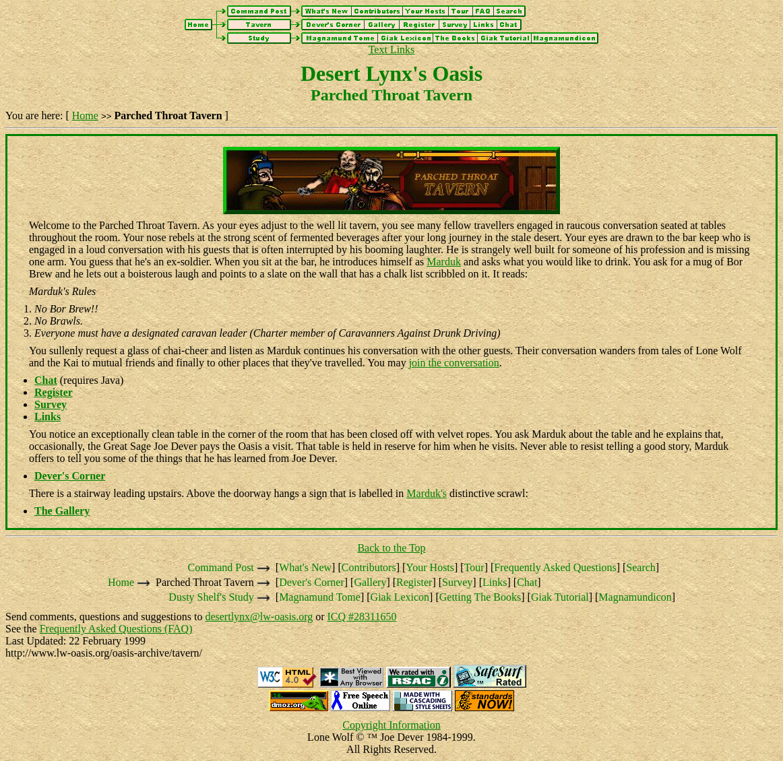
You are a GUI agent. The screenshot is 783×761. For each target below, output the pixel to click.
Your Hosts (430, 567)
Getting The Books (480, 597)
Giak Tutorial (560, 597)
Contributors (369, 567)
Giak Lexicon (400, 597)
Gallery (370, 582)
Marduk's (426, 493)
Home (85, 115)
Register (414, 582)
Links (494, 582)
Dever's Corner (311, 582)
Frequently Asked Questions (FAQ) (116, 628)
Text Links (392, 49)
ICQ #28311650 (362, 616)
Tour (474, 567)
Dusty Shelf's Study (210, 597)
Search (641, 567)
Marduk (444, 261)
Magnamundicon (634, 597)
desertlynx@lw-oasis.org (259, 616)
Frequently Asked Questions (555, 567)
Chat (527, 582)
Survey (457, 582)
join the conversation (454, 362)
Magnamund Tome (320, 597)
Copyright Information (391, 725)
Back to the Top (391, 548)
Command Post (221, 567)
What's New (305, 567)
